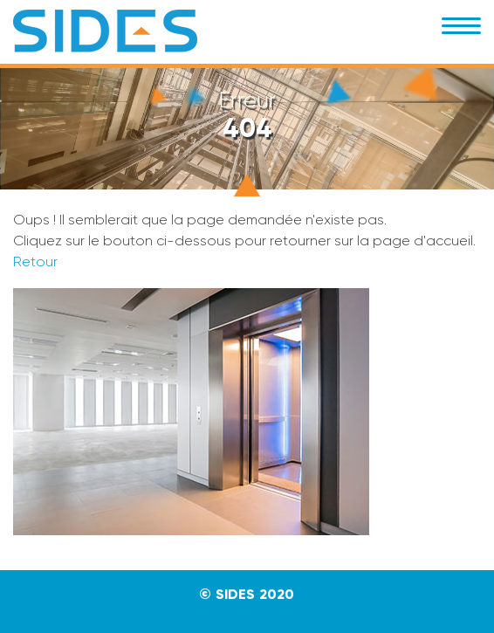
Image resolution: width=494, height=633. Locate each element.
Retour (35, 261)
